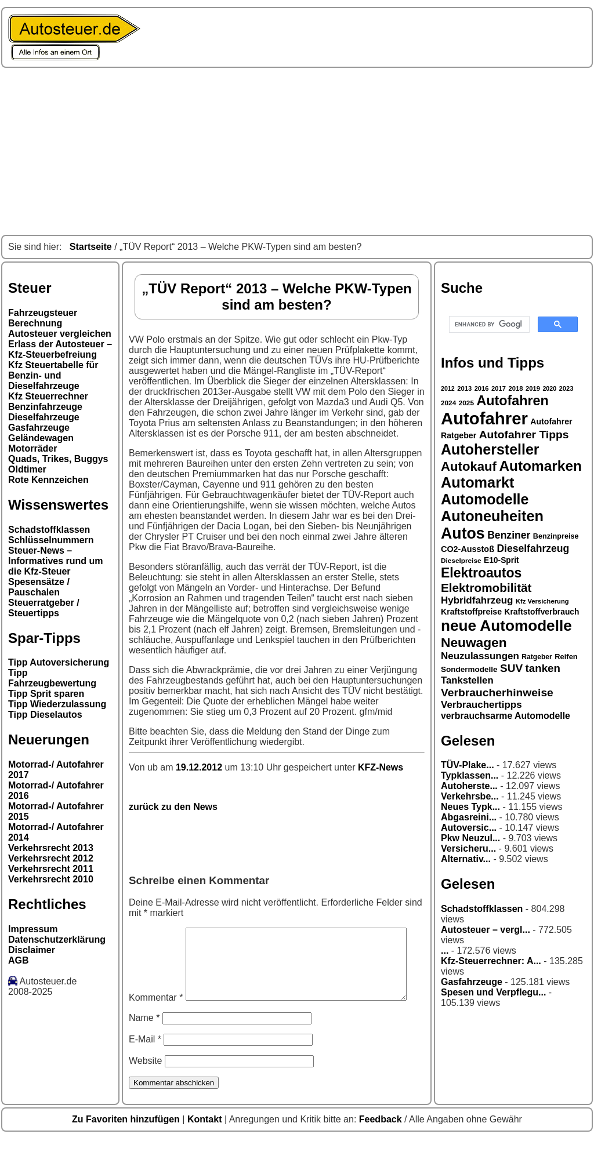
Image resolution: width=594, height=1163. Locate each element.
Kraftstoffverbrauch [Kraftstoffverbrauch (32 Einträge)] (542, 611)
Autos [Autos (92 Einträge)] (463, 533)
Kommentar (156, 932)
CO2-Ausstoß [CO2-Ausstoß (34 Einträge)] (467, 549)
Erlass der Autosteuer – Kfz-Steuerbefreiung (60, 349)
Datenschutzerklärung (57, 939)
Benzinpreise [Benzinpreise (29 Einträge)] (556, 536)
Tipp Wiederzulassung (57, 704)
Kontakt (205, 1144)
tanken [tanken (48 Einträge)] (543, 668)
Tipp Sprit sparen (46, 694)
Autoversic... (469, 828)
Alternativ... (466, 859)
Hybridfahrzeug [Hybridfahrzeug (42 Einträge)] (477, 600)
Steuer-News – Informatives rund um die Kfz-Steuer (55, 561)
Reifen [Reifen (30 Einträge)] (566, 656)
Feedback (381, 1144)
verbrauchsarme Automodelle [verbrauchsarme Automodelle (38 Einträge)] (505, 716)
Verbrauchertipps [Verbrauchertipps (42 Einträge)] (481, 704)
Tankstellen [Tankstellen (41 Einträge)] (467, 680)
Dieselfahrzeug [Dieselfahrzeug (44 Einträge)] (533, 548)
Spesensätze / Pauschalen (39, 587)
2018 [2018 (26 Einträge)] (516, 388)
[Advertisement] (297, 151)
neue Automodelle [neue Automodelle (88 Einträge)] (506, 625)
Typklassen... (469, 775)
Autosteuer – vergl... (485, 930)
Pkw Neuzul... (470, 838)
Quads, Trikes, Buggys (58, 459)
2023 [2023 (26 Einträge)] (566, 388)
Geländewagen (41, 438)
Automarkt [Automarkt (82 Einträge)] (478, 482)
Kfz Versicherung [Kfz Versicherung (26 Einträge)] (542, 601)
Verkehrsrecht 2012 (50, 858)
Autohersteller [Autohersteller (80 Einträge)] (490, 449)
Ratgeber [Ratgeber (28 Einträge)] (536, 657)
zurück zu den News (173, 807)
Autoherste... (469, 786)
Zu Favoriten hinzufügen (127, 1144)
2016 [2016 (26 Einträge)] (482, 388)
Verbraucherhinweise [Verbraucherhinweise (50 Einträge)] (497, 692)
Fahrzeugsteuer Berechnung (42, 318)
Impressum (32, 929)
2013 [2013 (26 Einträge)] (464, 388)
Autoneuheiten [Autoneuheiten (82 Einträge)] (492, 516)
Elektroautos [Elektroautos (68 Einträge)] (481, 572)
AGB (18, 960)
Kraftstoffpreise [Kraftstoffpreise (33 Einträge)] (471, 611)
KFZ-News (380, 767)
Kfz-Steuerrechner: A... (491, 961)
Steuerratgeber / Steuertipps (43, 608)
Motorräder (32, 448)
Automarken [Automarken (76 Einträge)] (540, 466)
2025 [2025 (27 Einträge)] (466, 403)
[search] (488, 324)
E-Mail (145, 1063)
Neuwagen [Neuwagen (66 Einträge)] (474, 642)
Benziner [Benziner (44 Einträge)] (508, 535)
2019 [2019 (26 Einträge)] (533, 388)
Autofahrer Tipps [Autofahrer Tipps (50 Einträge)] (524, 434)
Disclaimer (31, 950)
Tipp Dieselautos (45, 714)
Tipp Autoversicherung (58, 662)
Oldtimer (27, 469)
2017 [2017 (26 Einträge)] (498, 388)
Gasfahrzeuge (39, 428)
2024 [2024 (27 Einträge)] (448, 403)
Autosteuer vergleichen (59, 334)
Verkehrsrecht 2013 (50, 848)
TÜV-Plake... (467, 765)
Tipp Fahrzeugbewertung (52, 678)
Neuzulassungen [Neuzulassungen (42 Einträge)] (480, 656)
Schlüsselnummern (51, 540)
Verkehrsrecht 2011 (50, 869)
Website (145, 1085)
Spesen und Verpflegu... (493, 992)
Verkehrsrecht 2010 (50, 879)
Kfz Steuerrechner (48, 396)
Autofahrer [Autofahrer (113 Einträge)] (484, 418)
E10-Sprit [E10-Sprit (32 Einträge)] (501, 560)
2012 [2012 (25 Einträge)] (448, 388)
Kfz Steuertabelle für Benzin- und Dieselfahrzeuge (53, 375)
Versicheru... (468, 848)
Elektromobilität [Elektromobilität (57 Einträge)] (486, 587)
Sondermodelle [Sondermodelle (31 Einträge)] (469, 669)
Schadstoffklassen (49, 530)
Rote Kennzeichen (48, 480)
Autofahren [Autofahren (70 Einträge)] (512, 400)
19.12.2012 (200, 767)
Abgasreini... (469, 817)
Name (144, 1042)
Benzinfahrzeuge (45, 407)
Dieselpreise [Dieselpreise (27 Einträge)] (461, 561)
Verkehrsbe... (470, 796)
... (444, 950)
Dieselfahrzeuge (43, 417)
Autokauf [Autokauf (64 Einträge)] (469, 466)
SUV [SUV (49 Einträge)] (511, 668)
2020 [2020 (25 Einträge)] (549, 388)
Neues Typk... (470, 807)
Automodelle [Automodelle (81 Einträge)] (485, 499)
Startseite (91, 247)
